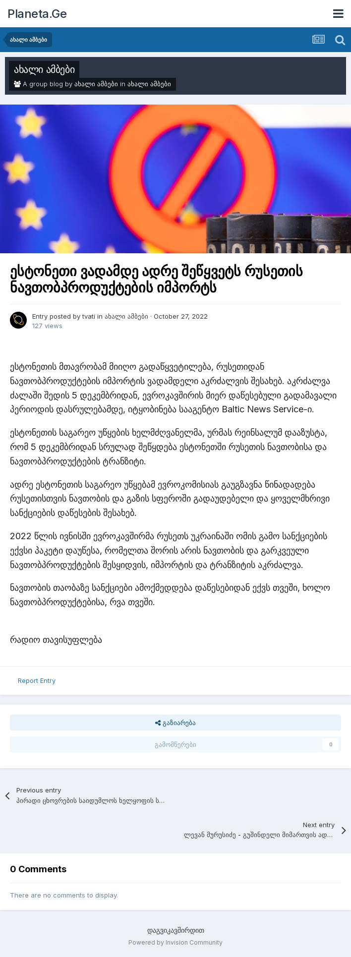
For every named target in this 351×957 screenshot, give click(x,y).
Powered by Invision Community (175, 942)
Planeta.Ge (36, 13)
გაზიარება (175, 722)
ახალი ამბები (44, 69)
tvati (88, 316)
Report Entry (37, 680)
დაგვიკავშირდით (175, 930)
